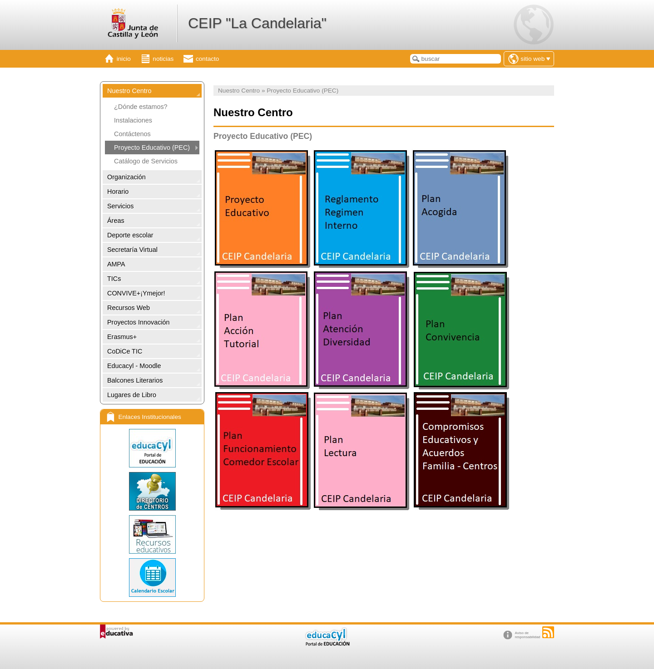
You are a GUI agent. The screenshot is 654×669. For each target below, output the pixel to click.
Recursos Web (128, 307)
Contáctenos (132, 134)
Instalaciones (133, 120)
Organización (126, 177)
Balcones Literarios (135, 380)
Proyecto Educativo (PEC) (152, 147)
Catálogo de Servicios (146, 161)
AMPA (116, 264)
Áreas (115, 220)
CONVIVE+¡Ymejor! (136, 293)
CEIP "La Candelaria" (257, 23)
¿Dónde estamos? (141, 106)
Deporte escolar (130, 235)
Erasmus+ (122, 336)
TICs (114, 278)
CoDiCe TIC (124, 351)
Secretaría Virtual (132, 249)
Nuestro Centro (129, 90)
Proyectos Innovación (138, 322)
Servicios (120, 206)
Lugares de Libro (131, 394)
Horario (118, 191)
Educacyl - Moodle (134, 365)
